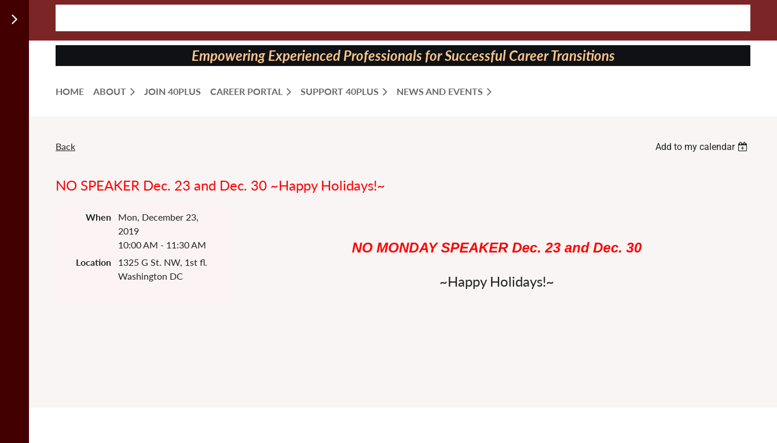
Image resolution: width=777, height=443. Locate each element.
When (98, 216)
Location (93, 262)
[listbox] (702, 147)
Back (65, 146)
